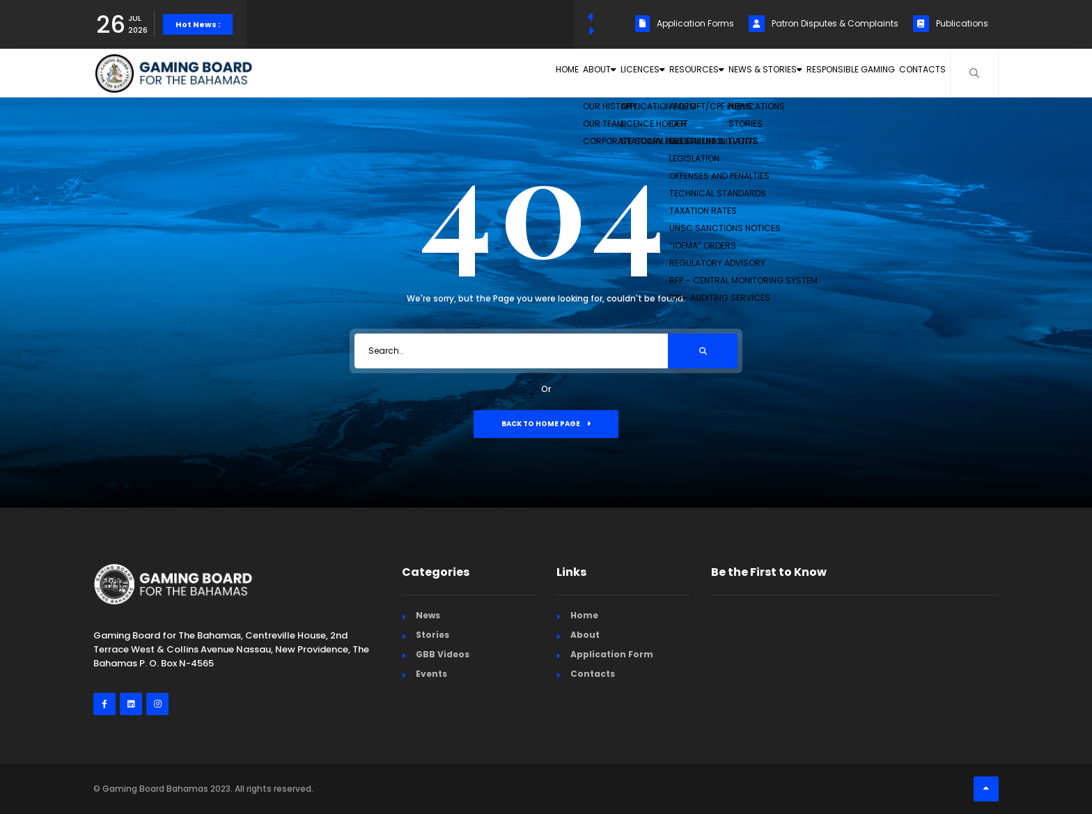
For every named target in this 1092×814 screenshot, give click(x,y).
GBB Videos (442, 654)
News (428, 615)
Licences (558, 72)
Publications (950, 23)
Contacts (914, 72)
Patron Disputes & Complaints (823, 23)
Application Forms (684, 23)
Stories (432, 635)
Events (431, 674)
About (492, 72)
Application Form (611, 654)
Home (440, 72)
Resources (633, 72)
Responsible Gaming (826, 72)
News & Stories (721, 72)
